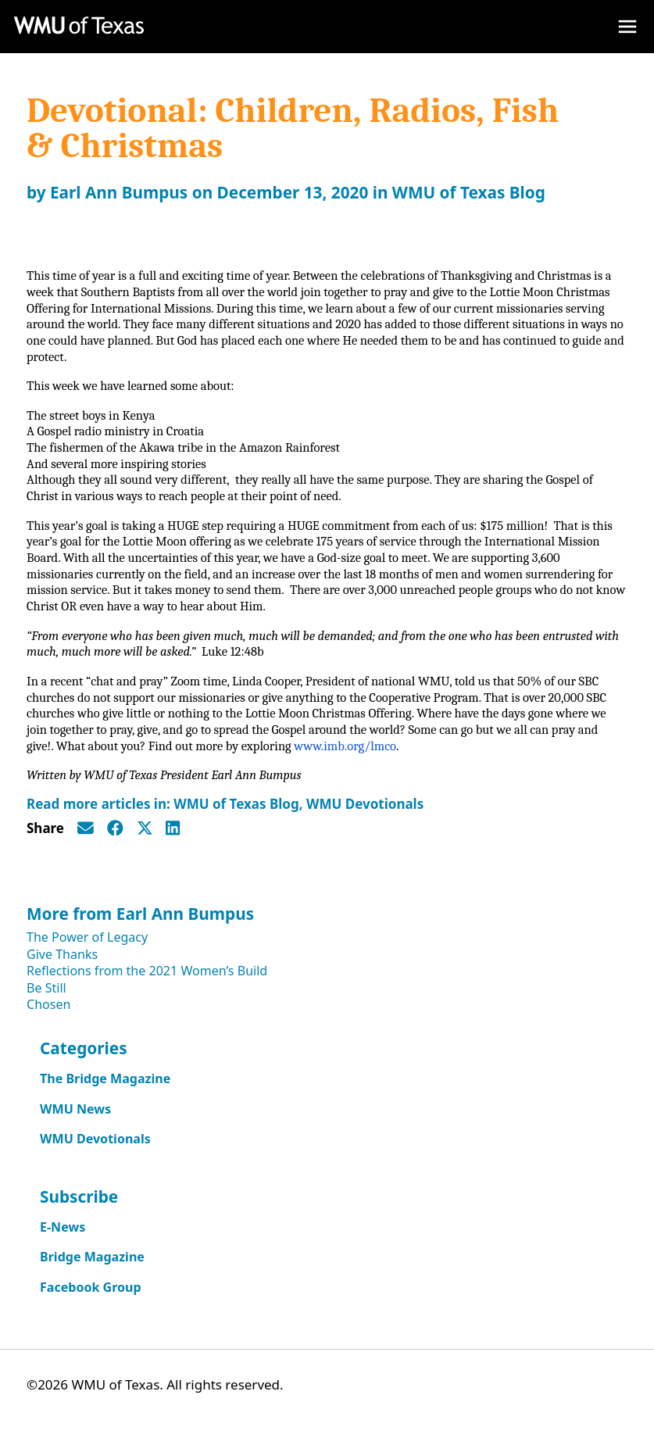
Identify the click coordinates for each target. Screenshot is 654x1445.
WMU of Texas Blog (468, 192)
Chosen (48, 1016)
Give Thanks (62, 966)
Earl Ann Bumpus (119, 192)
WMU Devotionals (364, 816)
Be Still (46, 1000)
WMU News (75, 1121)
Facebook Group (90, 1299)
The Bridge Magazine (105, 1091)
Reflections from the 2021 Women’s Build (147, 983)
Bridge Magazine (92, 1269)
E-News (62, 1239)
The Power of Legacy (87, 949)
